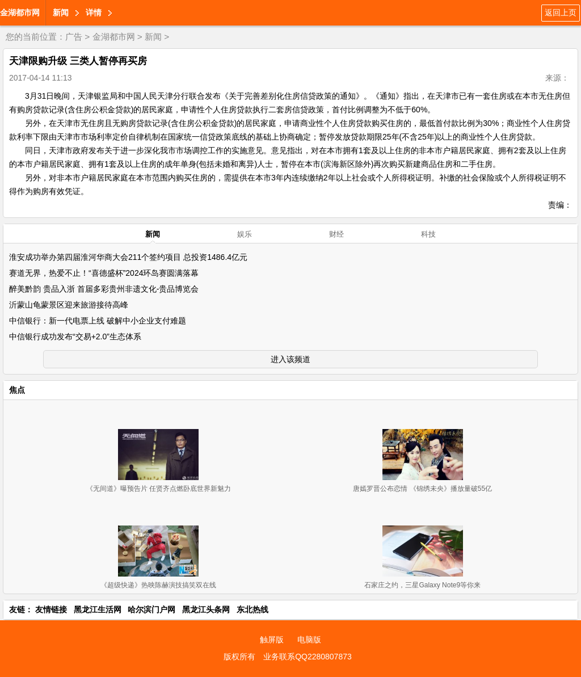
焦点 (17, 389)
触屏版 (272, 639)
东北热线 (252, 609)
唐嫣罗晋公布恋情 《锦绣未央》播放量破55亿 (422, 489)
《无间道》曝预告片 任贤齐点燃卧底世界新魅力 (158, 489)
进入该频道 (290, 359)
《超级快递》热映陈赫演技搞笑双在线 (158, 585)
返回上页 (560, 12)
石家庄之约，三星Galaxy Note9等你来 (422, 585)
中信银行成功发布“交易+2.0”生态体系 (75, 336)
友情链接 (51, 609)
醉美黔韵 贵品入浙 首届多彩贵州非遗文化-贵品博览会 (104, 288)
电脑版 (309, 639)
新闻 (61, 12)
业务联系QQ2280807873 (307, 656)
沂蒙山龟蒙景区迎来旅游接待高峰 (68, 304)
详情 (94, 12)
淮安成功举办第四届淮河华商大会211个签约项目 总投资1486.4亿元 (128, 257)
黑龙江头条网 (206, 609)
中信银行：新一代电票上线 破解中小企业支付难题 (97, 320)
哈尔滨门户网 (151, 609)
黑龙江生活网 (97, 609)
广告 (73, 36)
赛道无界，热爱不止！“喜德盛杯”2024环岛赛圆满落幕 (104, 272)
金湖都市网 (20, 12)
